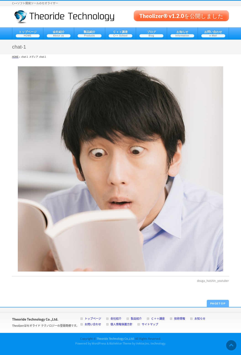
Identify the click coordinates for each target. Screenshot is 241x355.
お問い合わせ (93, 324)
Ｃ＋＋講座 (158, 319)
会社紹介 (115, 319)
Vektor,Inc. (143, 343)
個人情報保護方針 (121, 324)
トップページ (93, 319)
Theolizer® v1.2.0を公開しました (181, 15)
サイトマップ (150, 324)
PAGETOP (217, 303)
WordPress (99, 343)
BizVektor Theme (120, 343)
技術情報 (179, 319)
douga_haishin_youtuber (213, 281)
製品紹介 (136, 319)
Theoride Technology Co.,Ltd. (115, 339)
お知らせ (199, 319)
